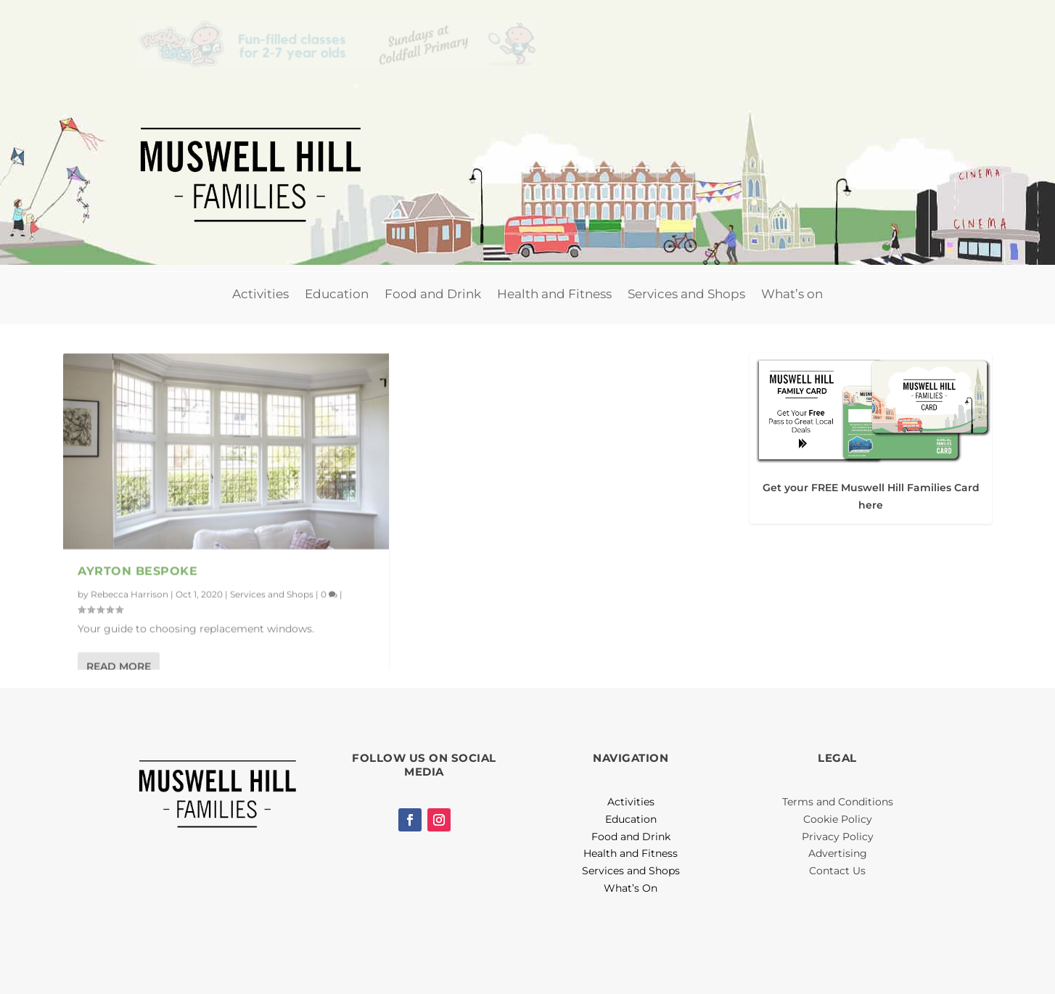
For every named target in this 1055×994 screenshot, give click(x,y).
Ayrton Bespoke (137, 571)
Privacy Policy (838, 836)
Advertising (837, 853)
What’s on (792, 294)
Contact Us (837, 870)
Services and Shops (686, 294)
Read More (118, 666)
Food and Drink (433, 294)
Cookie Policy (837, 819)
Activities (260, 294)
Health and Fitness (554, 294)
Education (337, 294)
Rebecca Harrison (129, 593)
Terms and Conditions (837, 801)
